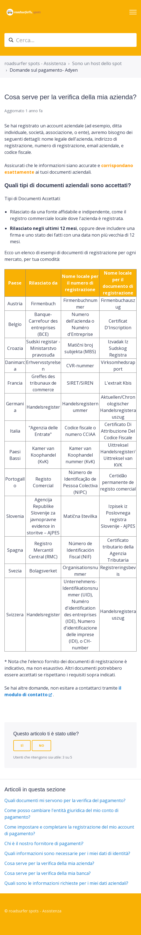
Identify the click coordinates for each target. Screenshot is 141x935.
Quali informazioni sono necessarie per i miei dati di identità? (67, 853)
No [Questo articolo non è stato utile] (41, 745)
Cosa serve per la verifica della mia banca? (47, 873)
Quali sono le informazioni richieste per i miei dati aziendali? (66, 883)
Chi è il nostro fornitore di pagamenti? (43, 843)
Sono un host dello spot (97, 63)
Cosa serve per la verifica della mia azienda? (49, 863)
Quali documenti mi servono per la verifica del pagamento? (65, 800)
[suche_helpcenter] (70, 40)
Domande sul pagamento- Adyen (44, 70)
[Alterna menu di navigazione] (133, 12)
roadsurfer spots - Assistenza (35, 63)
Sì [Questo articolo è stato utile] (22, 745)
